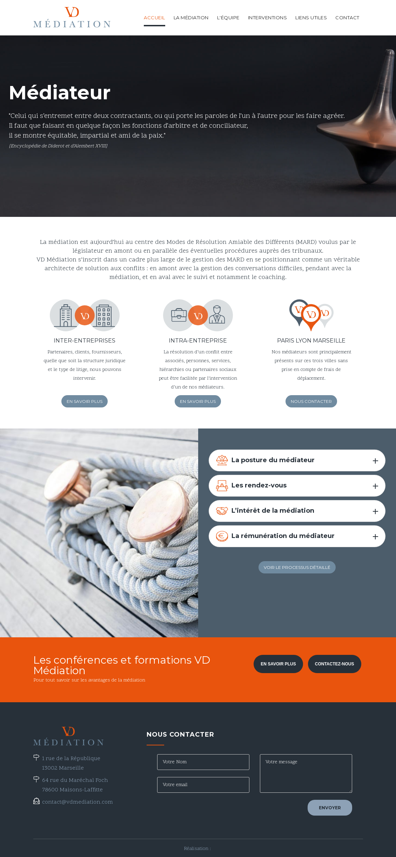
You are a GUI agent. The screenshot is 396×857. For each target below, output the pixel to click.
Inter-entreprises (84, 340)
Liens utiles (311, 17)
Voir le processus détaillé (297, 567)
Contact (347, 17)
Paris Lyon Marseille (311, 340)
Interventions (267, 17)
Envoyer (330, 807)
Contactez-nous (334, 664)
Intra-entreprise (198, 340)
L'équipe (228, 17)
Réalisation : (198, 848)
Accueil (154, 17)
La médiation (191, 17)
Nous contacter (311, 401)
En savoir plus (84, 401)
